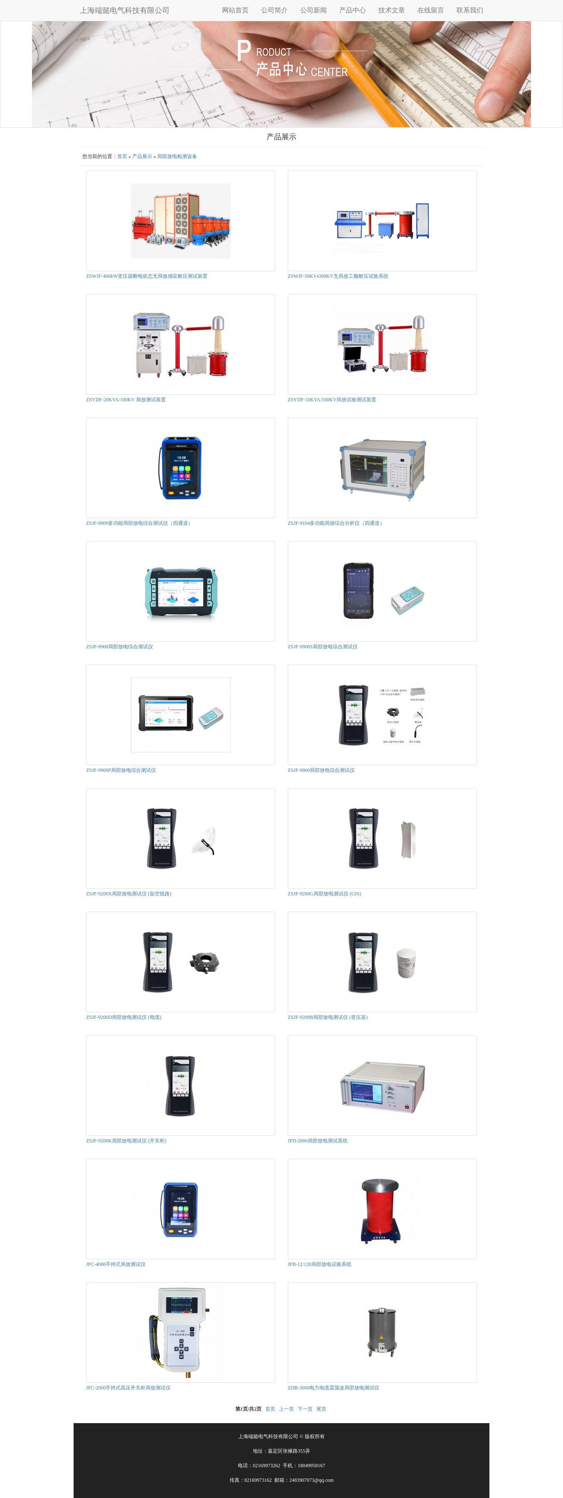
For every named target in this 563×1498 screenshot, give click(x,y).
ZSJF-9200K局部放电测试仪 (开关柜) (126, 1141)
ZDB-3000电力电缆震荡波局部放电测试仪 (333, 1388)
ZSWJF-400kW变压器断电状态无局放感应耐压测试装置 (146, 276)
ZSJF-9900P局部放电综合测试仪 (121, 770)
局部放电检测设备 (177, 156)
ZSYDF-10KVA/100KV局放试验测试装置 (332, 400)
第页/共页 (248, 1409)
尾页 (321, 1409)
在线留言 (430, 10)
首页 (122, 156)
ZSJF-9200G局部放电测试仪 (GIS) (324, 894)
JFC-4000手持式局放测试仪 (116, 1264)
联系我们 (470, 10)
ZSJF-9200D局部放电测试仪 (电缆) (123, 1017)
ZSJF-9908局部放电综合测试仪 (119, 647)
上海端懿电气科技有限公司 (125, 10)
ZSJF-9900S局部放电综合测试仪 (323, 647)
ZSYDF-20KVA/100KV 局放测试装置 (126, 400)
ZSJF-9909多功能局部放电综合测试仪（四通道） (139, 523)
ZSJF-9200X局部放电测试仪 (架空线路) (128, 894)
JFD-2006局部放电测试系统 (318, 1141)
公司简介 (274, 10)
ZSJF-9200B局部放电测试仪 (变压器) (328, 1017)
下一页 (305, 1409)
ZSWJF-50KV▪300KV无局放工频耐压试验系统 (338, 276)
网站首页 (235, 10)
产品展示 (142, 156)
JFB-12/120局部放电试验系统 (319, 1264)
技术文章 (391, 10)
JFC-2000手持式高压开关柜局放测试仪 (128, 1388)
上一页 (286, 1409)
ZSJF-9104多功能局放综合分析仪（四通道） (336, 523)
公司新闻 (313, 10)
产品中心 (352, 10)
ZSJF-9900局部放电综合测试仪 (321, 770)
